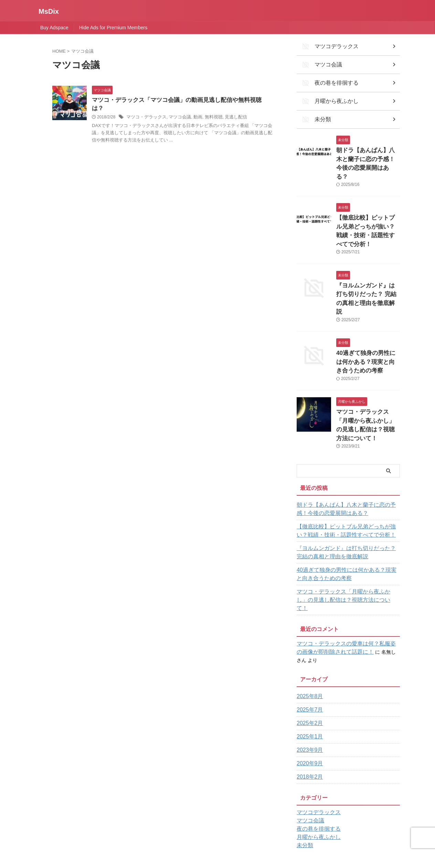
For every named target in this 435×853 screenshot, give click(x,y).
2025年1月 (308, 662)
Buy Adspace (54, 27)
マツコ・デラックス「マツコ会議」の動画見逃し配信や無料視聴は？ (177, 100)
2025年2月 (308, 649)
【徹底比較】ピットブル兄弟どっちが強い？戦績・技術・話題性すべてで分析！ (367, 206)
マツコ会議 (176, 109)
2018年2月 (308, 703)
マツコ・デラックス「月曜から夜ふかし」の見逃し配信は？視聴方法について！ (367, 373)
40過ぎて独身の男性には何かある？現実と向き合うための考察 (368, 317)
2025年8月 (308, 622)
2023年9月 (308, 676)
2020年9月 (308, 689)
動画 (193, 109)
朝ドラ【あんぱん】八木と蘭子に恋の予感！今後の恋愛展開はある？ (367, 150)
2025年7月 (308, 636)
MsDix (49, 11)
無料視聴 (207, 109)
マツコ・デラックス (144, 109)
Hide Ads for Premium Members (113, 27)
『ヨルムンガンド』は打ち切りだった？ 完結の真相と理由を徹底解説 (367, 262)
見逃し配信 (228, 109)
